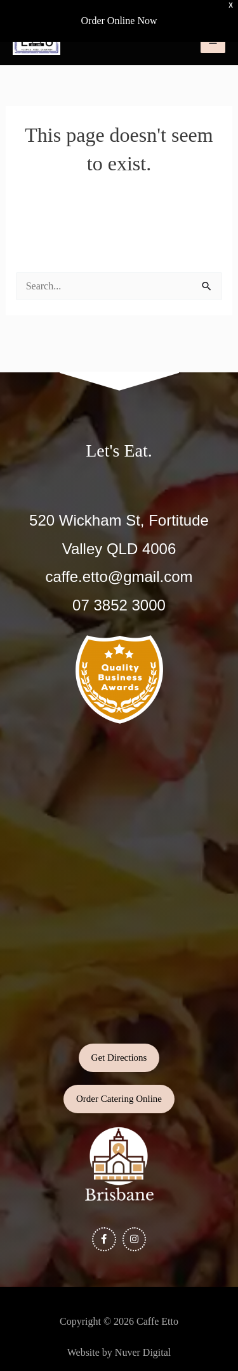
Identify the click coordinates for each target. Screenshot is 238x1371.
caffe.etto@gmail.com (118, 576)
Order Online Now (119, 20)
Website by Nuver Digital (119, 1352)
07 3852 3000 (119, 605)
